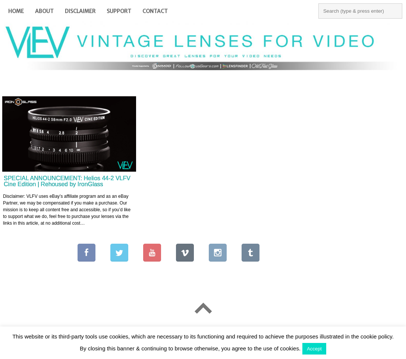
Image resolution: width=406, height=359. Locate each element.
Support (119, 11)
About (44, 11)
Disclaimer (80, 11)
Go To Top (203, 308)
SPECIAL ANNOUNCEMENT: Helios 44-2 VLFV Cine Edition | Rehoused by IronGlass (67, 181)
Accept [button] (314, 349)
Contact (155, 11)
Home (16, 11)
